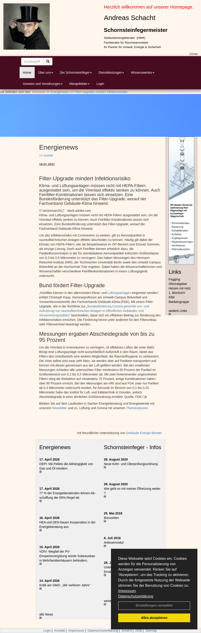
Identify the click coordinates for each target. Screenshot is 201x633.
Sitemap (151, 630)
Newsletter (59, 408)
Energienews (55, 447)
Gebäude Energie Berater (144, 433)
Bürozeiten (111, 518)
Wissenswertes (142, 72)
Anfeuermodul (113, 542)
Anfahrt (127, 630)
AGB (138, 630)
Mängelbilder (79, 84)
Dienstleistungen (111, 72)
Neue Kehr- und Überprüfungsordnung (131, 464)
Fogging (174, 279)
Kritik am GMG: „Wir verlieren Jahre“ (64, 585)
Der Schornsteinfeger (76, 72)
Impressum (127, 591)
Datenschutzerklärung (135, 596)
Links (175, 272)
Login (100, 84)
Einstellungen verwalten (154, 605)
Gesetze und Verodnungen (43, 84)
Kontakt (59, 630)
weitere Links (178, 312)
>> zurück (46, 155)
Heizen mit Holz (180, 288)
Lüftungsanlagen (119, 293)
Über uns (45, 72)
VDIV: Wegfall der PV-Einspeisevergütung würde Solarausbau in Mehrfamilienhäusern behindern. (67, 556)
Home (27, 72)
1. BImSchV (177, 293)
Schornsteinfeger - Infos (132, 447)
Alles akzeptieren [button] (154, 618)
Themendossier (137, 408)
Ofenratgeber (178, 284)
